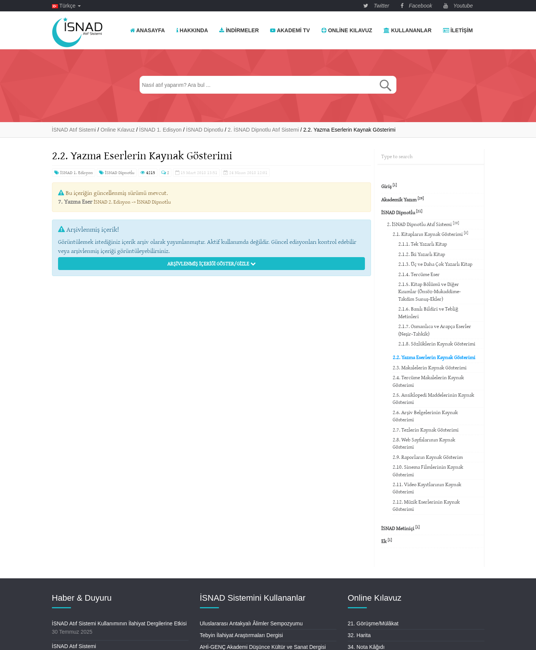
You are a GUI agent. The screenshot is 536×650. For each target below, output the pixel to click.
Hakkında (192, 30)
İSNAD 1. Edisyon (73, 172)
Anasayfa (147, 30)
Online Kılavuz (346, 30)
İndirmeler (239, 30)
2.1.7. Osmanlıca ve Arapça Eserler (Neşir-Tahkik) (434, 329)
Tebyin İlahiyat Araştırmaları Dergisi (241, 635)
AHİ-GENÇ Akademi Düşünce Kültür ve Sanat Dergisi (263, 647)
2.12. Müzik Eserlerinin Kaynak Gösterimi (426, 505)
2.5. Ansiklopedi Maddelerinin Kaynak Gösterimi (433, 398)
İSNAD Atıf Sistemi (74, 646)
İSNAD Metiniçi (400, 528)
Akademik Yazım (402, 199)
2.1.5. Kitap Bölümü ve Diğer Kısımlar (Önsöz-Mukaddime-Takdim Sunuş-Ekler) (429, 291)
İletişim (458, 30)
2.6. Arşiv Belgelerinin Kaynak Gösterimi (425, 415)
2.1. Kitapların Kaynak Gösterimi (430, 234)
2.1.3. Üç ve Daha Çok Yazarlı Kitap (435, 264)
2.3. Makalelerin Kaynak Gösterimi (430, 367)
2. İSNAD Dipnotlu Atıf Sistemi (423, 224)
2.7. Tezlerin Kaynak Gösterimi (426, 429)
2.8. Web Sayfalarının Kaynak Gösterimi (424, 443)
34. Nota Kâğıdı (366, 647)
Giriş (389, 186)
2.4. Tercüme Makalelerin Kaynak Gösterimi (428, 381)
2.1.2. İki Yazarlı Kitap (421, 254)
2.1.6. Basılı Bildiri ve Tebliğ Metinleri (428, 312)
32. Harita (359, 635)
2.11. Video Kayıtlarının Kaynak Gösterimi (427, 487)
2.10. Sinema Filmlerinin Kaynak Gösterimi (428, 470)
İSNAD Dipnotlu (116, 172)
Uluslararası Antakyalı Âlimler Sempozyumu (251, 623)
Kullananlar (407, 30)
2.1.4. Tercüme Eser (419, 274)
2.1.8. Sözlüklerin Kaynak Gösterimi (436, 343)
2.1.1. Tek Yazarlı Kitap (422, 244)
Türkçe (66, 6)
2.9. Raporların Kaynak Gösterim (428, 457)
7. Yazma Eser (75, 201)
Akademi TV (290, 30)
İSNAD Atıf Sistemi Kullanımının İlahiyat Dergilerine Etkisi (119, 623)
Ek (386, 541)
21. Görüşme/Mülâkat (373, 623)
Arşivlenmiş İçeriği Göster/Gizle (211, 263)
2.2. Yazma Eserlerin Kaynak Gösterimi (434, 357)
